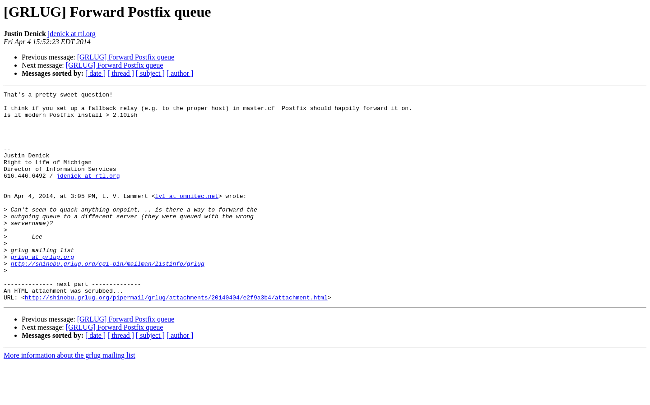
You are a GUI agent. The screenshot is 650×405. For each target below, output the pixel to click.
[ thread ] (120, 73)
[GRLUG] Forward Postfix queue (126, 57)
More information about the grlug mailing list (69, 397)
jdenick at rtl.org (72, 33)
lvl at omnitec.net (186, 217)
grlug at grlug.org (42, 290)
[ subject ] (150, 73)
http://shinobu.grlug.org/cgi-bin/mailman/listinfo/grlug (107, 299)
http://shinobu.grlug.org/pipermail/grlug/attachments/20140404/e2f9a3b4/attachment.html (176, 339)
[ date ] (95, 73)
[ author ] (180, 73)
